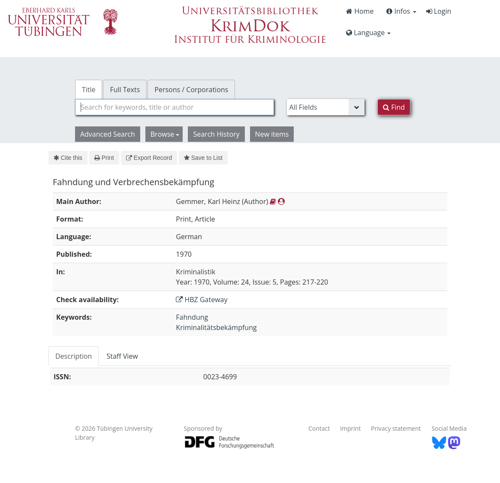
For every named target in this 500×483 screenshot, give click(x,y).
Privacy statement (396, 428)
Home (359, 11)
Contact (319, 428)
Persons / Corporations (191, 89)
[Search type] (326, 107)
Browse (165, 134)
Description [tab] (73, 356)
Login (439, 11)
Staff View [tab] (122, 356)
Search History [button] (216, 134)
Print (104, 157)
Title (89, 89)
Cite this (68, 157)
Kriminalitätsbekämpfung (216, 327)
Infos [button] (401, 11)
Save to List (203, 157)
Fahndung (192, 317)
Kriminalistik (195, 271)
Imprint (350, 428)
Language (368, 32)
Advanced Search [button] (107, 134)
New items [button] (272, 134)
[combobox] (174, 107)
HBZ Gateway (201, 299)
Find (394, 107)
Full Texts (125, 89)
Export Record (149, 157)
